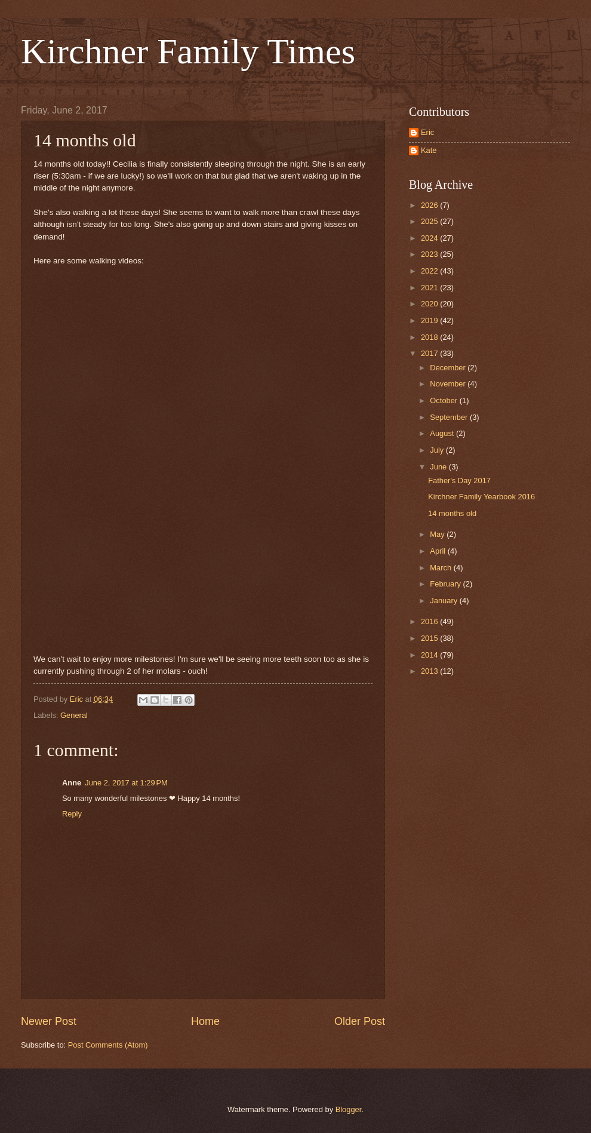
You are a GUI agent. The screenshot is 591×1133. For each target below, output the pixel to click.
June (439, 466)
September (450, 417)
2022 (430, 270)
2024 (430, 238)
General (74, 715)
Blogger (348, 1109)
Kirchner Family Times (188, 51)
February (446, 583)
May (438, 534)
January (444, 600)
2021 (430, 287)
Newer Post (48, 1021)
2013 (430, 671)
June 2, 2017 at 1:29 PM (126, 782)
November (448, 383)
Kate (429, 150)
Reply (72, 813)
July (437, 450)
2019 (430, 320)
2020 (430, 303)
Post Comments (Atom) (108, 1044)
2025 (430, 221)
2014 (430, 654)
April (438, 550)
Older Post (359, 1021)
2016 (430, 621)
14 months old (452, 513)
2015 (430, 638)
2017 (430, 353)
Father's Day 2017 (459, 480)
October (444, 400)
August (443, 433)
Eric (427, 132)
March (441, 567)
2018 (430, 337)
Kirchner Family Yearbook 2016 (481, 496)
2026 (430, 205)
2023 (430, 254)
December (448, 367)
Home (205, 1021)
